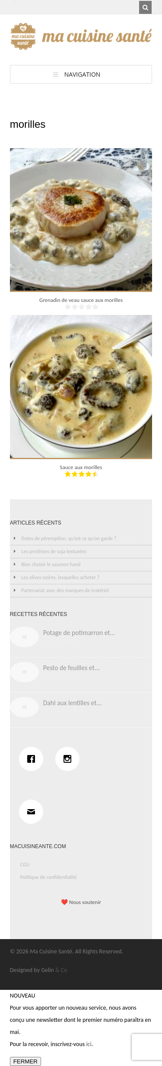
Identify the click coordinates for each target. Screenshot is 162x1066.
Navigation (82, 74)
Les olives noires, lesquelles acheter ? (60, 577)
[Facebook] (33, 759)
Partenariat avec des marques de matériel (64, 590)
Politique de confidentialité (48, 877)
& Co (61, 970)
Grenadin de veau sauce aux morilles (81, 300)
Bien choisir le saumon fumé (51, 564)
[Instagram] (70, 759)
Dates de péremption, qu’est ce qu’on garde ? (68, 538)
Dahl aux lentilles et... (72, 703)
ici (88, 1044)
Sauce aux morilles (81, 467)
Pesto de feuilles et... (71, 668)
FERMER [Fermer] (25, 1061)
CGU (25, 865)
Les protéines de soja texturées (53, 551)
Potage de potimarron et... (79, 633)
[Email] (33, 812)
